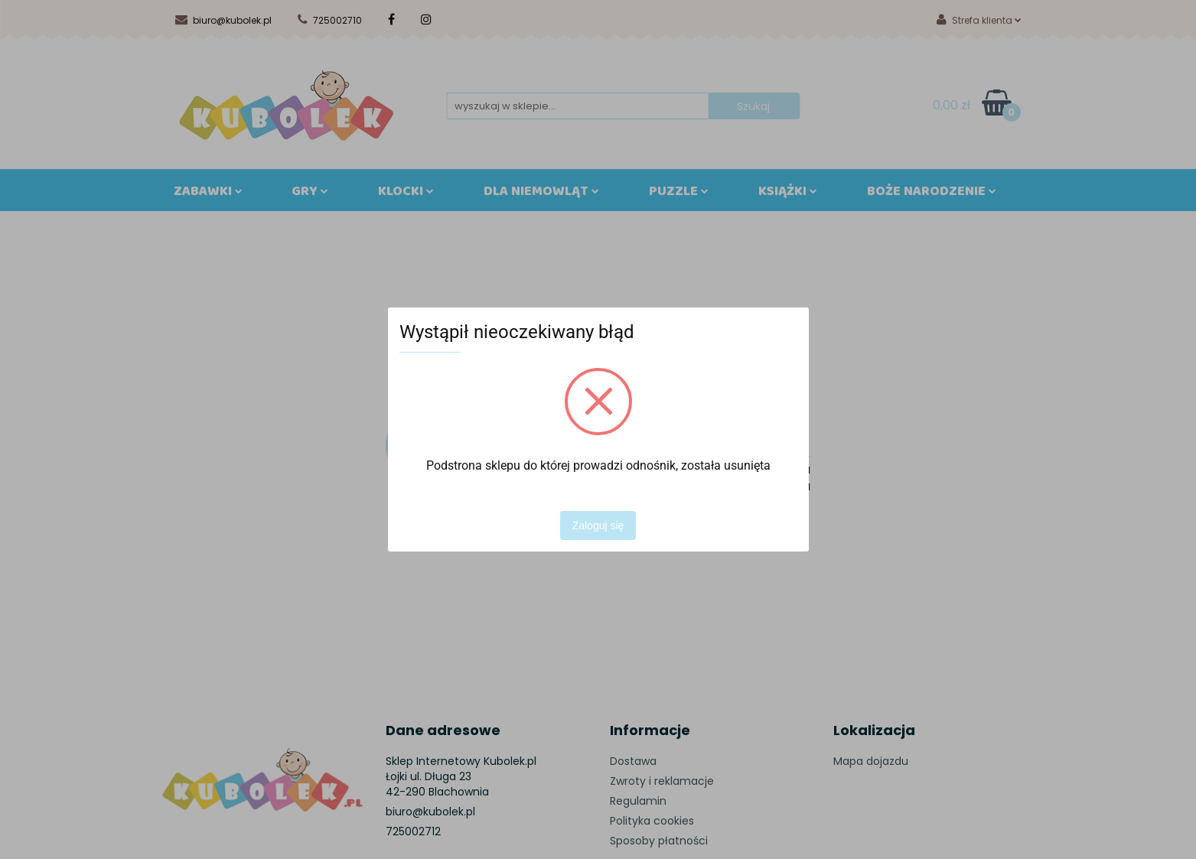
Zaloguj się (598, 525)
